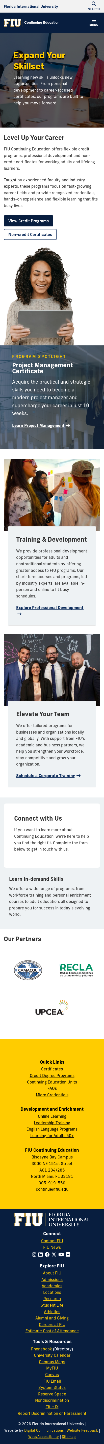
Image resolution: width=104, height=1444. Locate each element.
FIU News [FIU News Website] (52, 1247)
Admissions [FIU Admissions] (52, 1279)
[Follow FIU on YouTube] (62, 1254)
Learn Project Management (38, 425)
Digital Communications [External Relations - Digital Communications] (44, 1430)
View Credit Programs (28, 220)
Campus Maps (52, 1361)
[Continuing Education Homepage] (31, 23)
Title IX (52, 1406)
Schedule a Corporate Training (45, 775)
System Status (52, 1387)
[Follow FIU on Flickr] (69, 1254)
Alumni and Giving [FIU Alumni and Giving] (52, 1317)
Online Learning (52, 1116)
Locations (52, 1292)
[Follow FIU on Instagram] (35, 1254)
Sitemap (69, 1436)
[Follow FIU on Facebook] (48, 1254)
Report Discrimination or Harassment (52, 1413)
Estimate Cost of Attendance (52, 1330)
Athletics (52, 1311)
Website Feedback (82, 1430)
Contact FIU (52, 1240)
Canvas (52, 1374)
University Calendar (52, 1355)
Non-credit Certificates (30, 234)
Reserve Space (52, 1393)
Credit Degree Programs (52, 1075)
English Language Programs (52, 1129)
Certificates (52, 1068)
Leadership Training (52, 1122)
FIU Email (52, 1381)
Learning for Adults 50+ (52, 1135)
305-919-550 (52, 1182)
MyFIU (52, 1368)
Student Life (52, 1305)
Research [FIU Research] (52, 1298)
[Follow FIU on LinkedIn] (41, 1254)
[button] (94, 23)
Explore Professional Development (50, 607)
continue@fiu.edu (52, 1189)
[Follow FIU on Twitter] (54, 1254)
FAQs (52, 1088)
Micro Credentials (52, 1094)
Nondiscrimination (52, 1400)
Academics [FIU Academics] (52, 1285)
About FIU (52, 1272)
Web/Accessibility (43, 1436)
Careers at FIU (52, 1324)
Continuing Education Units (52, 1082)
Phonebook (41, 1348)
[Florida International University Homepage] (31, 6)
